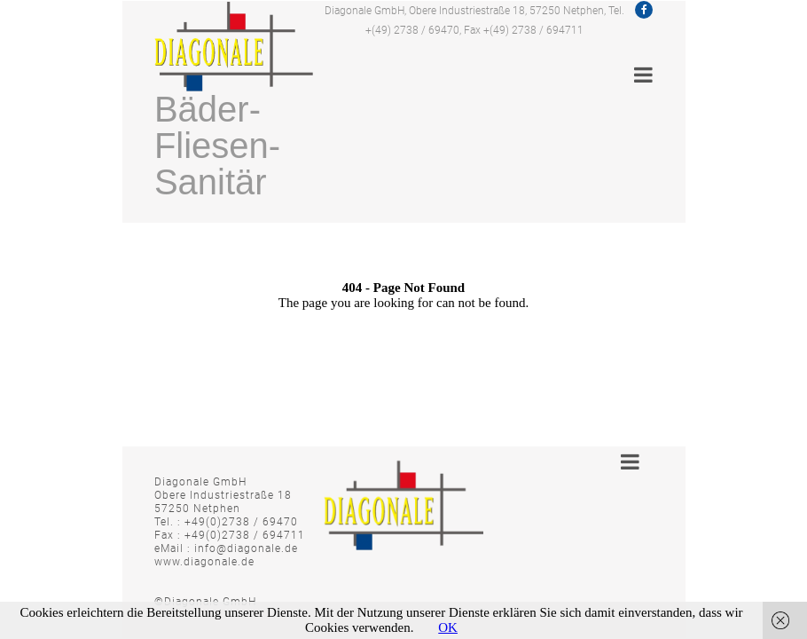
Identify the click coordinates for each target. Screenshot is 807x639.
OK (448, 627)
